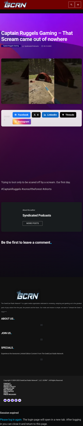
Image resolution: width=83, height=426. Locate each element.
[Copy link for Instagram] (22, 121)
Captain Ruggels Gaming (11, 46)
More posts (32, 223)
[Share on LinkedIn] (50, 115)
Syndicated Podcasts (30, 46)
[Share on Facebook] (21, 115)
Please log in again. (11, 419)
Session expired (9, 412)
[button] (42, 325)
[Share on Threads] (68, 115)
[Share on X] (36, 115)
